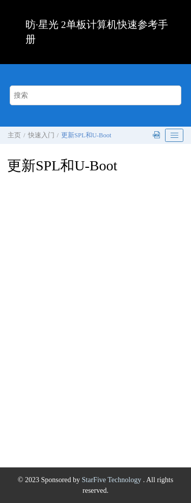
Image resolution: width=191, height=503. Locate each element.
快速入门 (41, 135)
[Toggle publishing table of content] (174, 135)
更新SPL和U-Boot (86, 135)
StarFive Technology (112, 480)
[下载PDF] (157, 135)
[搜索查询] (96, 95)
